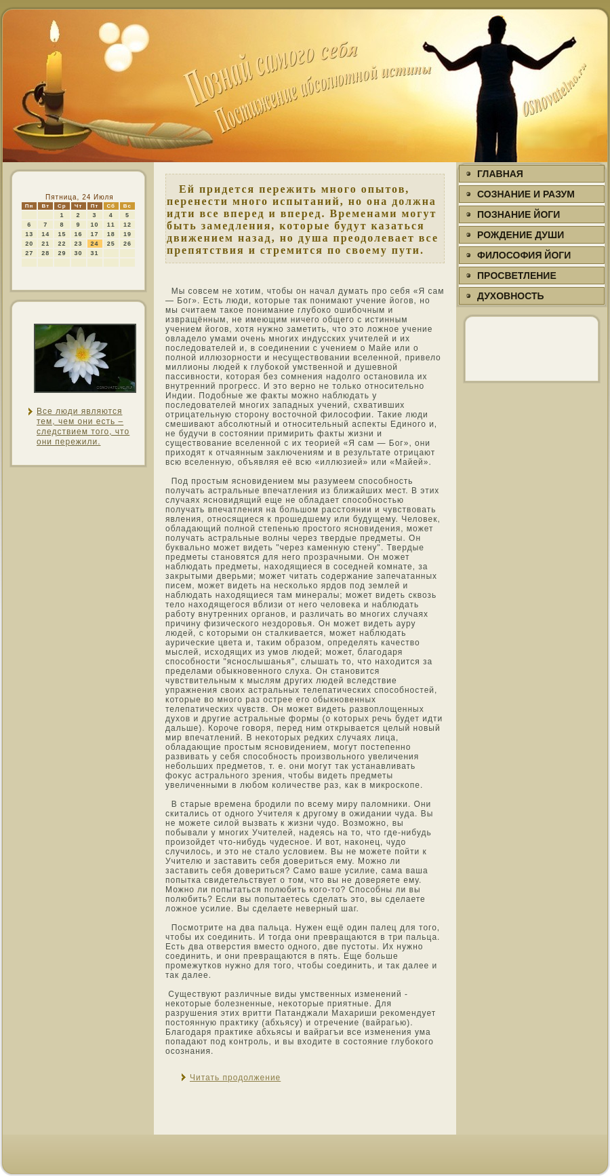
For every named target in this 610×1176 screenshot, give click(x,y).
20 (29, 243)
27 (29, 253)
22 (62, 243)
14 (45, 234)
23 (79, 243)
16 (79, 234)
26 (127, 243)
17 (95, 234)
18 (111, 234)
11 (111, 224)
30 (79, 253)
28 (45, 253)
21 (45, 243)
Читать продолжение (235, 1077)
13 (29, 234)
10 (95, 224)
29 (62, 253)
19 (127, 234)
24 (95, 243)
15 (62, 234)
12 (127, 224)
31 (95, 253)
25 (111, 243)
